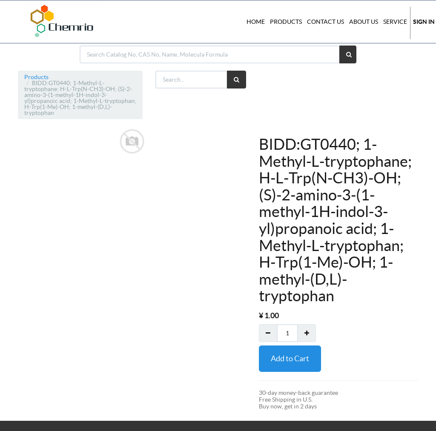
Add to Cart (290, 358)
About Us (363, 21)
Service (395, 21)
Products (36, 77)
